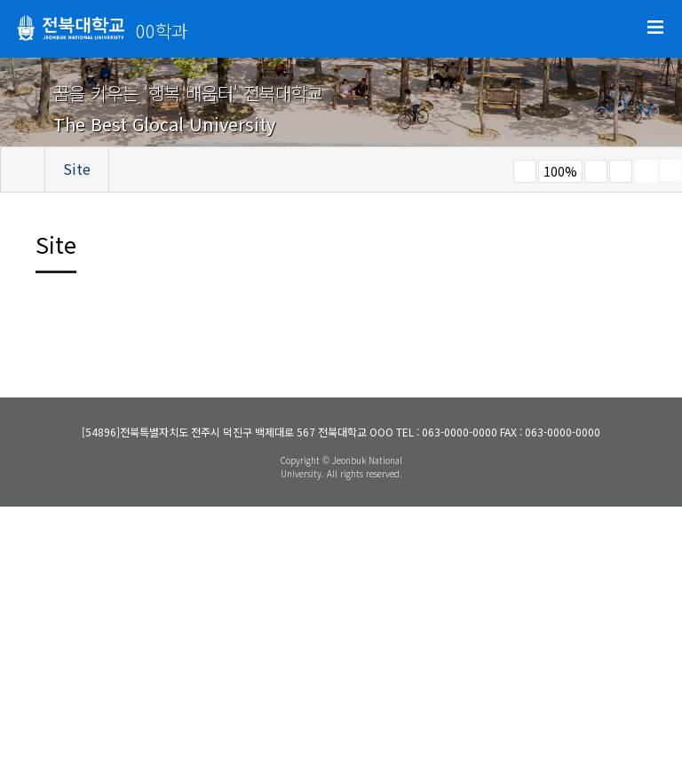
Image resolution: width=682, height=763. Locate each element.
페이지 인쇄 (646, 171)
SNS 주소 (670, 170)
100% (560, 171)
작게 (524, 171)
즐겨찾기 (620, 171)
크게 (595, 171)
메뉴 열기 (655, 27)
